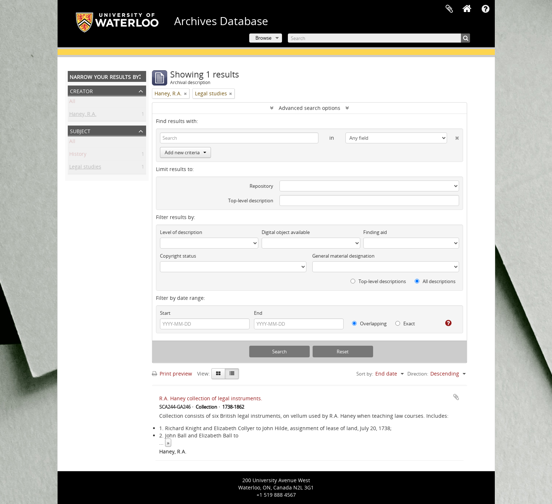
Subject (80, 130)
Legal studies (85, 167)
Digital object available (286, 232)
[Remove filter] (185, 93)
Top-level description (250, 200)
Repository (261, 186)
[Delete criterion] (453, 136)
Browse (263, 38)
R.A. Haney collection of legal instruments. (210, 398)
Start (165, 313)
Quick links (486, 9)
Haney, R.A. (83, 115)
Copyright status (178, 256)
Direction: (417, 373)
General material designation (343, 256)
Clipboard (449, 9)
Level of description (181, 232)
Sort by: (364, 373)
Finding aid (375, 232)
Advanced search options (309, 107)
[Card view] (218, 373)
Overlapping (369, 323)
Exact (405, 323)
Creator (81, 90)
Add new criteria (185, 152)
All (72, 102)
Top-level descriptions (378, 281)
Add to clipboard (456, 397)
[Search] (379, 38)
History (77, 155)
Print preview (172, 373)
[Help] (445, 323)
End (258, 313)
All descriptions (435, 281)
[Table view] (232, 373)
